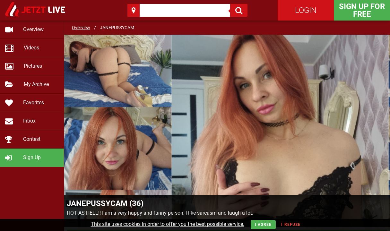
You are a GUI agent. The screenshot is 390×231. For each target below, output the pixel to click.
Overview (81, 27)
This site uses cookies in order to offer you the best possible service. (167, 224)
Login (305, 10)
